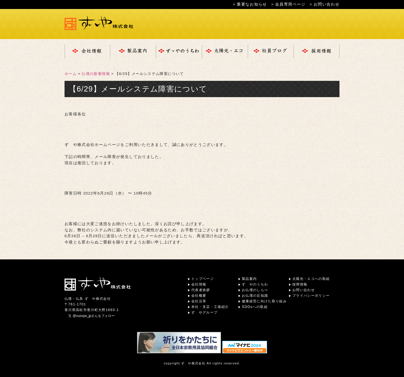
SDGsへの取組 (255, 307)
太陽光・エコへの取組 (311, 279)
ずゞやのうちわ (255, 284)
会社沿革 (198, 301)
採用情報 (299, 284)
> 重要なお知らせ (250, 4)
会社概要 (198, 296)
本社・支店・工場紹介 (210, 307)
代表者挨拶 (200, 290)
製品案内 (249, 279)
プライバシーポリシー (311, 296)
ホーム (71, 74)
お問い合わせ (303, 290)
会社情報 (198, 284)
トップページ (202, 279)
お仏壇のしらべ (255, 290)
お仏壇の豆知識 (255, 296)
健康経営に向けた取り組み (264, 301)
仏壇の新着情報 (96, 74)
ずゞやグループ (204, 312)
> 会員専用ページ (288, 4)
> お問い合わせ (324, 4)
